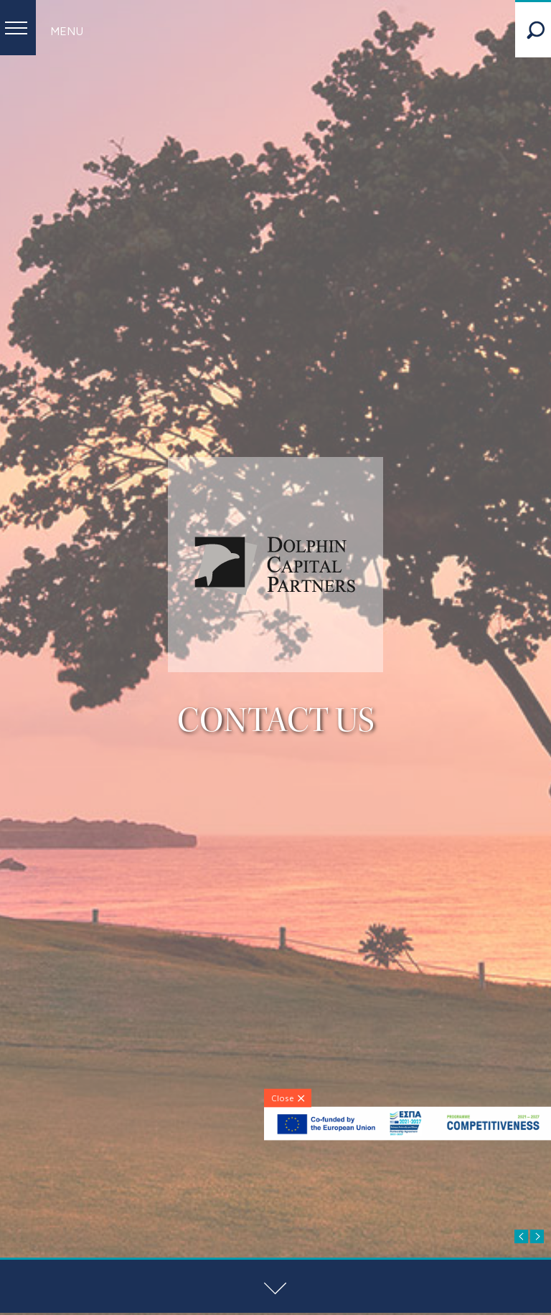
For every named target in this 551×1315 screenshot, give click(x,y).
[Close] (287, 1097)
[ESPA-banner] (407, 1137)
